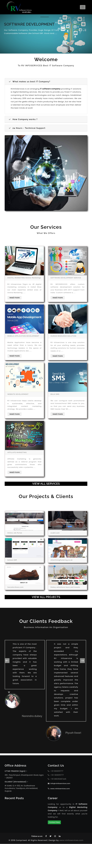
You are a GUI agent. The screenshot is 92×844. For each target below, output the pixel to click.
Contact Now (54, 822)
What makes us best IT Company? (29, 81)
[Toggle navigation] (82, 7)
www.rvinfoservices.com (71, 840)
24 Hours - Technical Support (27, 128)
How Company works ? (23, 119)
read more (14, 297)
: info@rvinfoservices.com (59, 784)
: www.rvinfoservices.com (59, 789)
